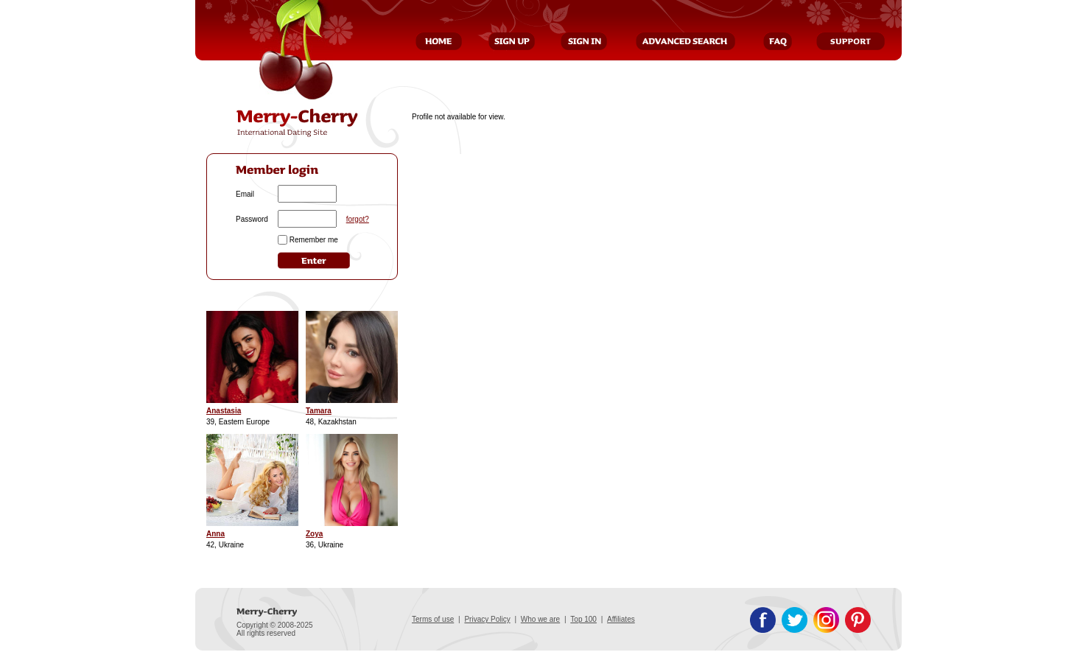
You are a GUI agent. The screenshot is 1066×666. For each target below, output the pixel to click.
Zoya (314, 534)
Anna (215, 534)
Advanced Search (685, 41)
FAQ (777, 41)
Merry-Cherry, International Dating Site (297, 122)
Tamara (319, 411)
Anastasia (223, 411)
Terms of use (433, 619)
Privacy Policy (487, 619)
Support (850, 41)
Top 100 (583, 619)
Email (245, 194)
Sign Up (511, 41)
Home (438, 41)
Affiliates (621, 619)
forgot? (357, 219)
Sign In (584, 41)
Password (252, 219)
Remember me (314, 240)
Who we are (540, 619)
